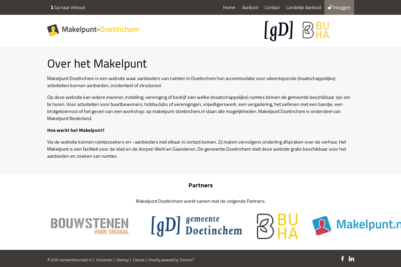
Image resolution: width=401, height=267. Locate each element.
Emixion (186, 260)
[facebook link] (342, 259)
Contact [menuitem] (272, 7)
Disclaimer (104, 260)
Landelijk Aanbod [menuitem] (303, 7)
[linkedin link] (351, 259)
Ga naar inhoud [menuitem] (68, 7)
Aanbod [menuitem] (250, 7)
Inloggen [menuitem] (339, 7)
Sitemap (122, 260)
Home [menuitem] (229, 7)
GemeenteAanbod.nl (75, 260)
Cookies (138, 260)
